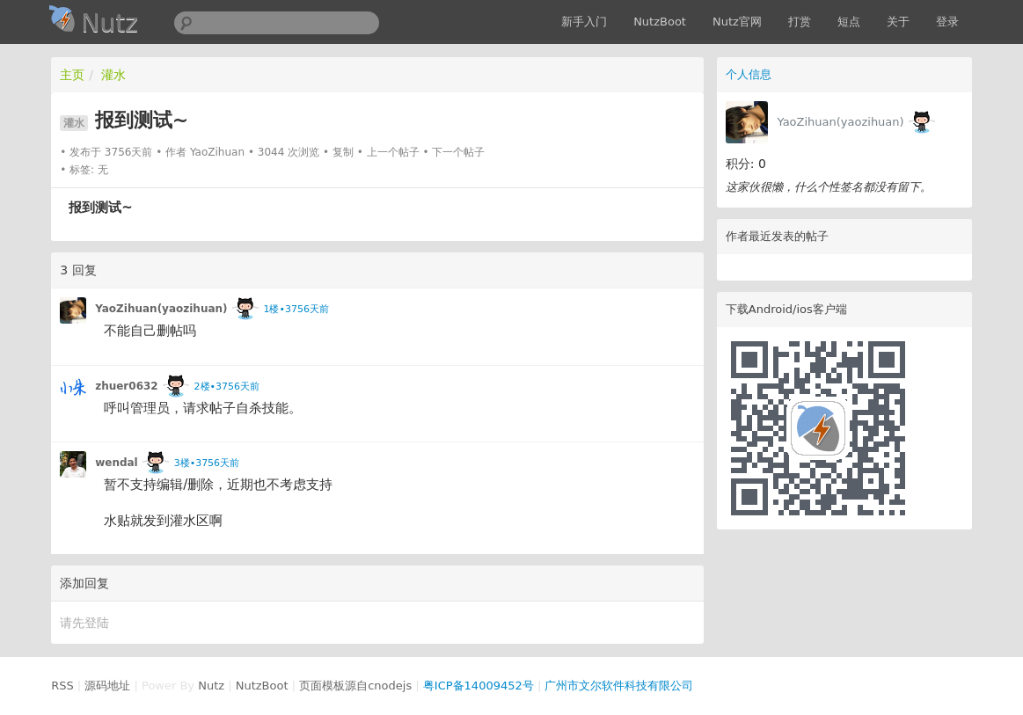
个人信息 (748, 74)
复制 (343, 152)
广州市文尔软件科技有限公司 (618, 685)
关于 (898, 21)
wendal (116, 462)
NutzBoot (659, 21)
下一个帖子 (458, 152)
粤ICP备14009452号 (478, 685)
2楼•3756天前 (226, 386)
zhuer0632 (126, 386)
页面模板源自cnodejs (355, 685)
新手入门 (584, 21)
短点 (848, 21)
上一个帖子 (393, 152)
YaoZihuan (217, 152)
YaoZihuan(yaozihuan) (840, 121)
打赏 (799, 21)
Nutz (211, 685)
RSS (62, 685)
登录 (947, 21)
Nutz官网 (737, 21)
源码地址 (107, 685)
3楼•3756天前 (206, 463)
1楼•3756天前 (296, 309)
